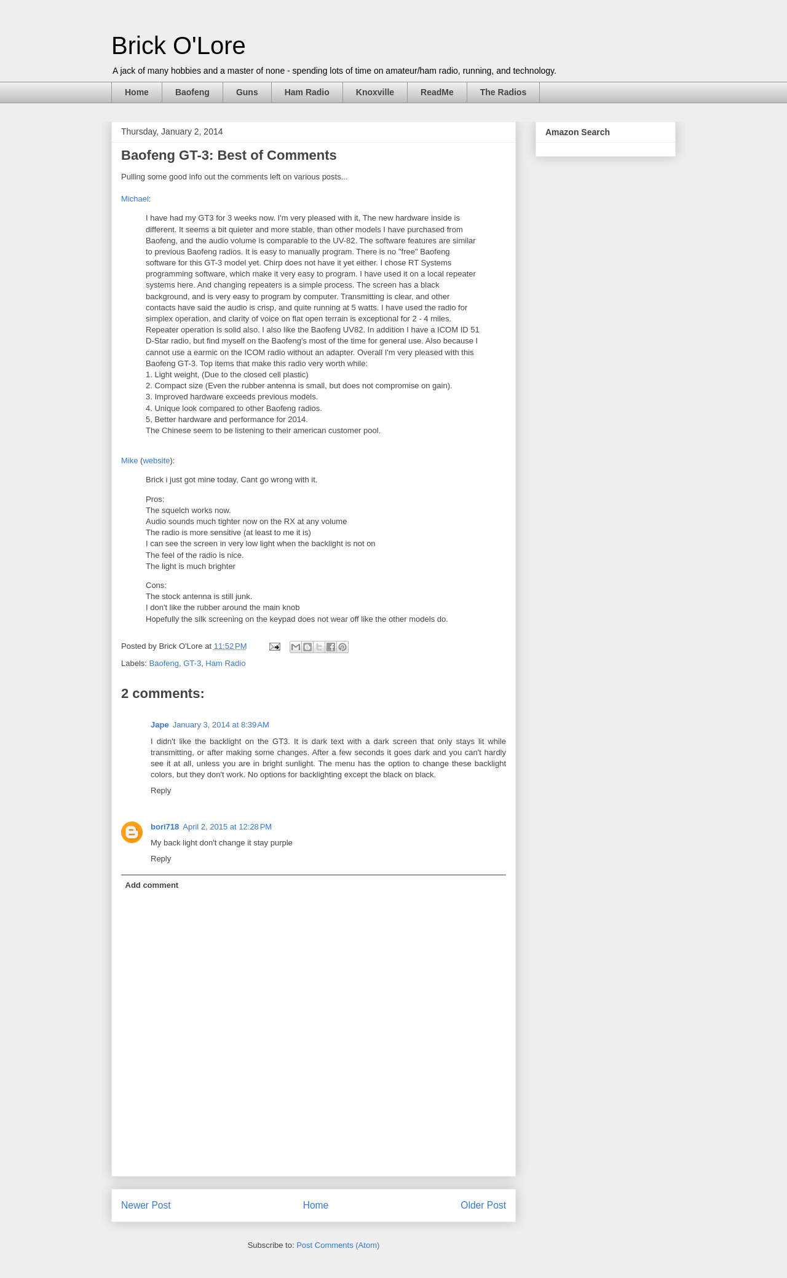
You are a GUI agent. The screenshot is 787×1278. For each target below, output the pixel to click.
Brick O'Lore (178, 45)
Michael (135, 198)
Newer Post (146, 1205)
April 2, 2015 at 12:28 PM (227, 826)
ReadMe (437, 92)
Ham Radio (307, 92)
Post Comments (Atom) (337, 1245)
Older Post (483, 1205)
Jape (160, 724)
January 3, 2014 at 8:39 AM (221, 724)
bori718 (165, 826)
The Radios (503, 92)
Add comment (152, 885)
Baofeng (192, 92)
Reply (161, 790)
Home (137, 92)
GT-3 (192, 663)
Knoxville (375, 92)
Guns (247, 92)
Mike (129, 460)
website (156, 460)
